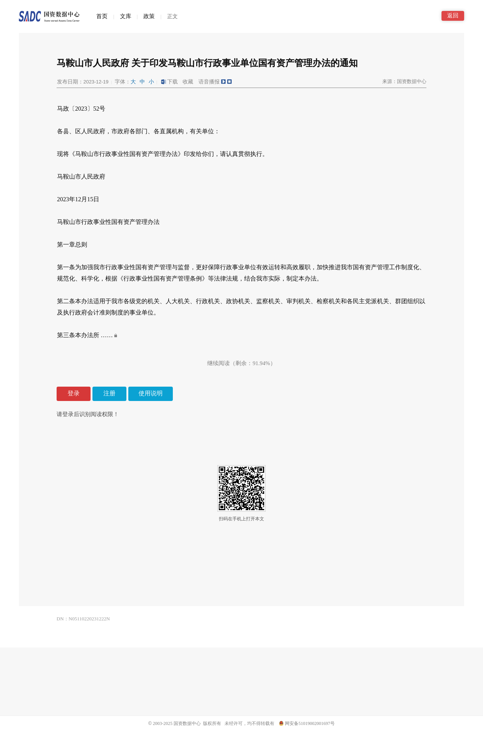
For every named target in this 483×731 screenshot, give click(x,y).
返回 (452, 15)
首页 (102, 16)
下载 (169, 82)
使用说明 (150, 393)
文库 (125, 16)
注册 (109, 393)
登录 (74, 393)
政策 (149, 16)
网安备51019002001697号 (307, 723)
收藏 (188, 82)
